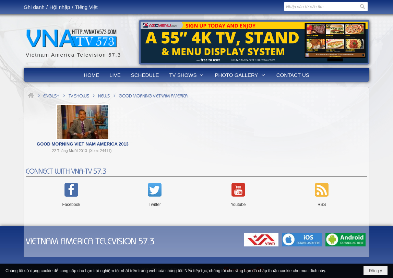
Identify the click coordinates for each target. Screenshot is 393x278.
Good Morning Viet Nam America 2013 (83, 144)
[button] (187, 75)
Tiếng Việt (86, 7)
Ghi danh (34, 7)
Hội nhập (59, 7)
